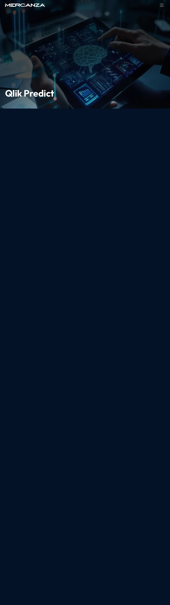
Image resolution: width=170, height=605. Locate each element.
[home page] (25, 5)
